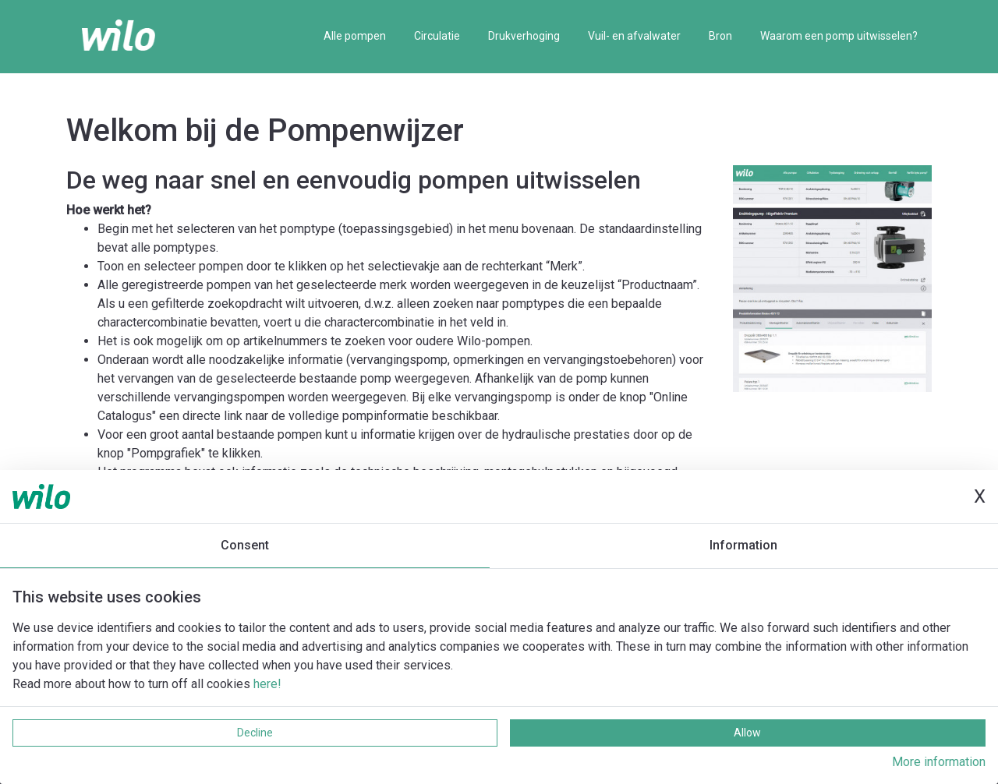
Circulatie (437, 36)
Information (743, 545)
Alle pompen (355, 36)
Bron (720, 36)
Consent (245, 545)
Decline (255, 732)
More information (939, 761)
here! (267, 683)
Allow (747, 732)
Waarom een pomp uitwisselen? (839, 36)
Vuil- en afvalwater (634, 36)
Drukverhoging (524, 36)
